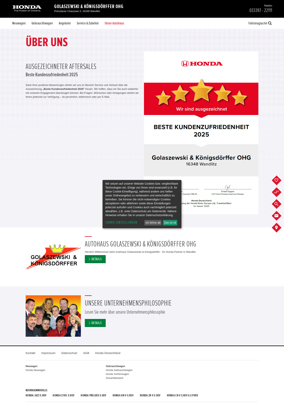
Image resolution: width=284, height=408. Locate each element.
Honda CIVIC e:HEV (63, 395)
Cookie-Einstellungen (121, 222)
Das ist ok (170, 222)
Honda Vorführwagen (117, 374)
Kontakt (30, 353)
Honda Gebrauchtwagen (119, 370)
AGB (86, 353)
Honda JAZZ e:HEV (36, 395)
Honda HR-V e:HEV (123, 395)
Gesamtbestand (114, 378)
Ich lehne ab (152, 222)
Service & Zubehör (88, 23)
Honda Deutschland (108, 353)
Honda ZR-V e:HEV (150, 395)
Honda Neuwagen (35, 370)
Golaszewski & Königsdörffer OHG (88, 6)
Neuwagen (19, 23)
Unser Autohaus (114, 23)
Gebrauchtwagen (42, 23)
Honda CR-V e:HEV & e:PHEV (182, 395)
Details (97, 259)
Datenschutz (69, 353)
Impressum (48, 353)
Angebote (65, 23)
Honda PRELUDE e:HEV (93, 395)
